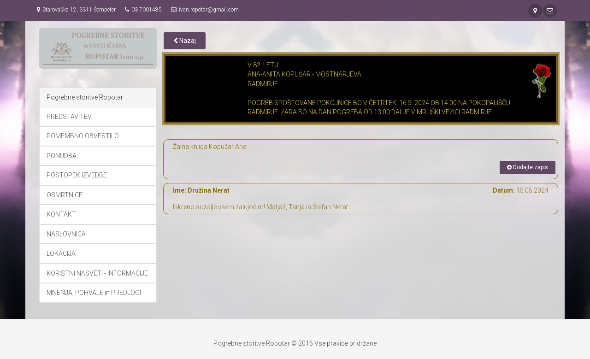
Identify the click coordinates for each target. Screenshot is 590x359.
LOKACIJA (61, 253)
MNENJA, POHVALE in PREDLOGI (94, 292)
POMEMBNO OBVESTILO (83, 136)
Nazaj (184, 40)
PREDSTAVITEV (69, 116)
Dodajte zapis (527, 167)
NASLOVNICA (66, 234)
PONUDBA (62, 155)
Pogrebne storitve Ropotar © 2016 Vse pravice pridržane (295, 343)
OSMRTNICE (65, 195)
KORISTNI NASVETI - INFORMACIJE (97, 273)
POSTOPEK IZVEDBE (77, 175)
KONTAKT (61, 214)
